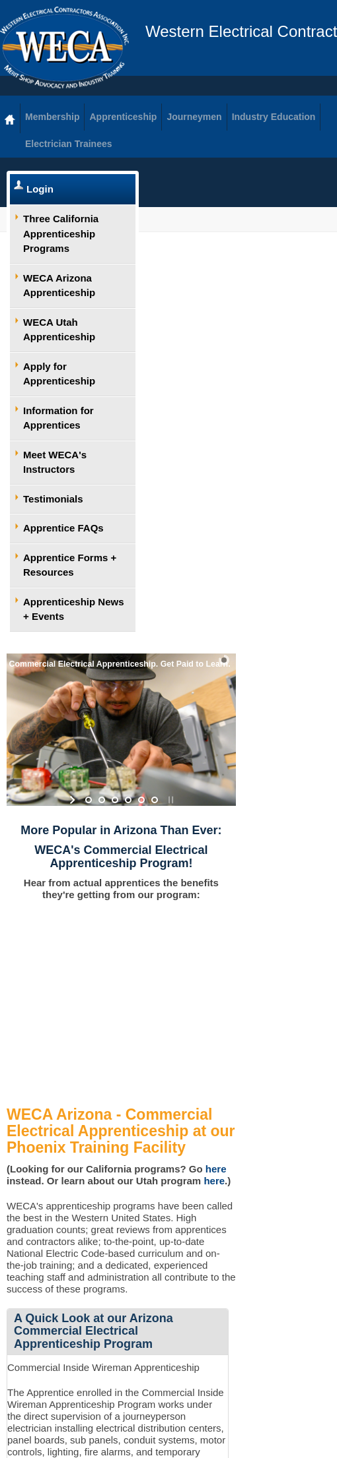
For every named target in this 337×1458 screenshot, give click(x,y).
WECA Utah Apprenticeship (59, 330)
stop (169, 799)
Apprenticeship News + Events (73, 609)
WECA (64, 47)
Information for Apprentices (58, 418)
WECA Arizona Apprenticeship (59, 285)
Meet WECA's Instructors (55, 462)
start (73, 799)
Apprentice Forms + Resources (69, 565)
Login (40, 189)
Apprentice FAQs (63, 527)
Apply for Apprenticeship (59, 374)
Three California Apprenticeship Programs (60, 233)
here (216, 1168)
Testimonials (53, 498)
